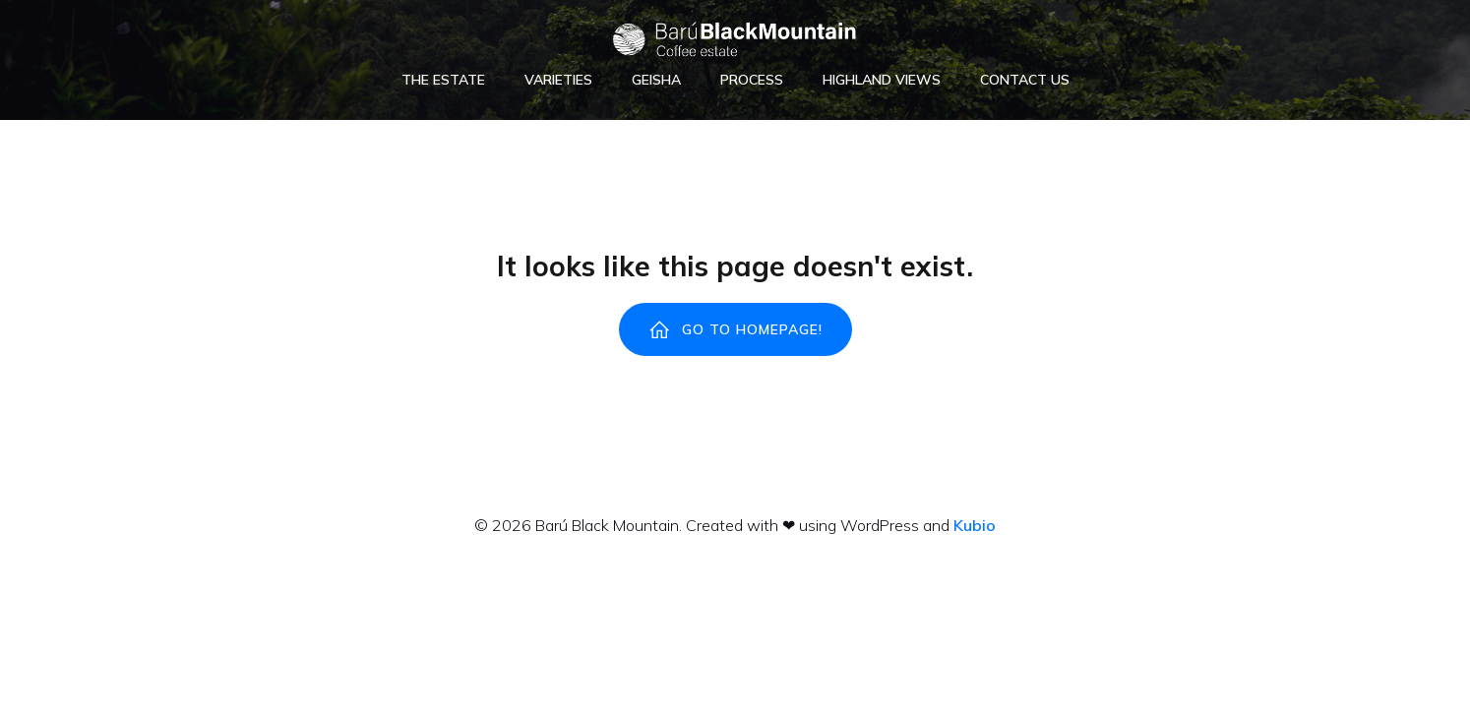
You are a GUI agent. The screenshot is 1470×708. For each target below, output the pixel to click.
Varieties (558, 79)
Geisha (656, 79)
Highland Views (882, 79)
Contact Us (1025, 79)
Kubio (974, 525)
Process (751, 79)
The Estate (443, 79)
